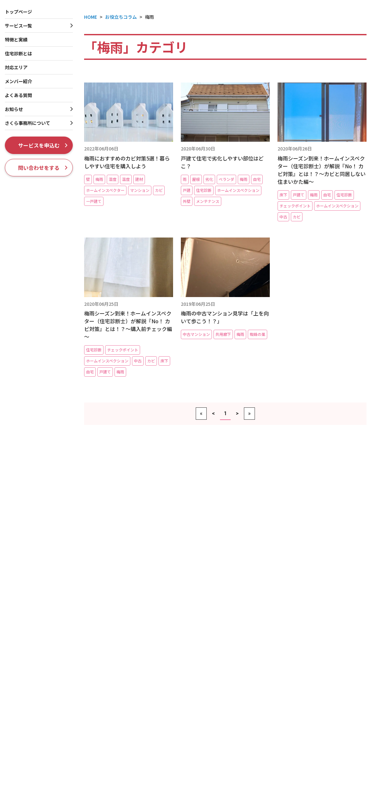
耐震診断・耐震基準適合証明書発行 (177, 647)
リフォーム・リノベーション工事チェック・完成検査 (170, 780)
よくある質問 (18, 95)
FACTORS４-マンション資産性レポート (61, 753)
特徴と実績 (290, 612)
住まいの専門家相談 (161, 768)
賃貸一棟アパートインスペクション (177, 683)
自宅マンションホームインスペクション (60, 734)
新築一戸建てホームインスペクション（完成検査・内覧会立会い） (58, 646)
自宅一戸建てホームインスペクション (58, 669)
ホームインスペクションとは (310, 622)
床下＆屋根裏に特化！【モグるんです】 (60, 678)
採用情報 (287, 774)
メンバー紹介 (18, 81)
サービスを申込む (43, 145)
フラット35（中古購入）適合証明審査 (179, 628)
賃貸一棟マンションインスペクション (179, 693)
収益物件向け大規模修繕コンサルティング (183, 731)
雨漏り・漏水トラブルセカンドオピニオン (184, 793)
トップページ (18, 11)
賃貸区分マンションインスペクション (179, 702)
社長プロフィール (307, 732)
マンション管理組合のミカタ (318, 802)
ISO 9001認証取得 (307, 751)
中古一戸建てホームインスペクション (58, 659)
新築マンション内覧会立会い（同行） (58, 715)
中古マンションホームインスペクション (60, 725)
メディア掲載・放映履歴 (313, 761)
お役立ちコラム (295, 664)
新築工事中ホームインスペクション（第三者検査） (56, 631)
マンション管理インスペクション (54, 763)
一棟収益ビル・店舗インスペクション (179, 721)
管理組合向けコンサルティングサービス (60, 772)
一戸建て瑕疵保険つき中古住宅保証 (177, 637)
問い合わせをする (43, 168)
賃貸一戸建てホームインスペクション (179, 712)
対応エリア (16, 67)
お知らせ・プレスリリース (308, 685)
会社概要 (298, 723)
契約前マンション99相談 (45, 744)
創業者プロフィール (309, 742)
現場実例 (287, 675)
